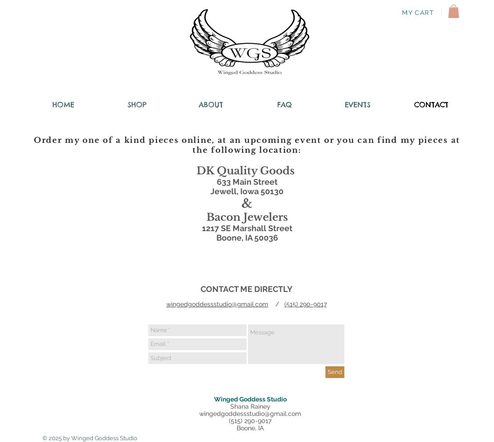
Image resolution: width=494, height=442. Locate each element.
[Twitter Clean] (437, 410)
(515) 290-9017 (305, 304)
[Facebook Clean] (419, 410)
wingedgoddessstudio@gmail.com (217, 304)
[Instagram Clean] (455, 410)
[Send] (334, 372)
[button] (453, 11)
